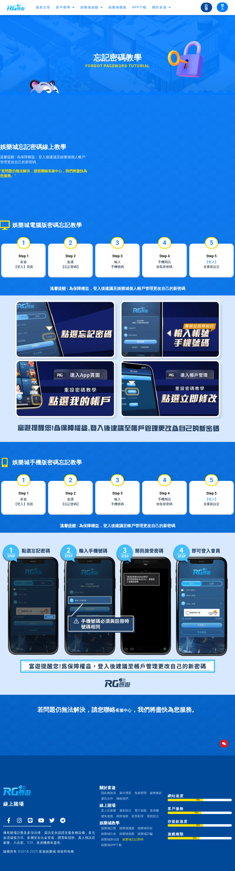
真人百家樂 (108, 806)
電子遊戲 (141, 806)
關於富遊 (161, 7)
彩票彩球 (138, 812)
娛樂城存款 (145, 824)
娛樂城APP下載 (111, 841)
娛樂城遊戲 (91, 7)
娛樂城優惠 (117, 7)
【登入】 (211, 260)
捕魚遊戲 (107, 812)
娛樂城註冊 (108, 824)
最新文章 (43, 7)
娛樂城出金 (108, 830)
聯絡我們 (122, 794)
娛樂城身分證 (110, 835)
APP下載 (139, 7)
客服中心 (55, 171)
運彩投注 (125, 806)
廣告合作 (107, 794)
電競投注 (153, 812)
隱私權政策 (108, 789)
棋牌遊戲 (122, 812)
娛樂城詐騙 (145, 830)
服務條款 (156, 789)
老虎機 (154, 806)
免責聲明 (141, 789)
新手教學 (65, 7)
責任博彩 (125, 789)
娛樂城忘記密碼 (132, 835)
